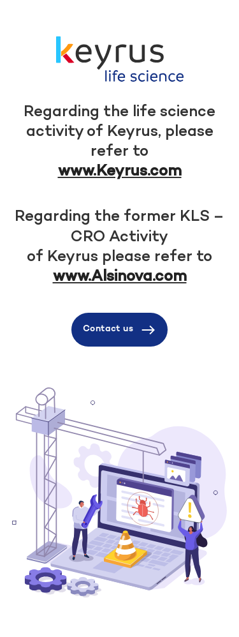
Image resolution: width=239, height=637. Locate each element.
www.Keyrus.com (120, 172)
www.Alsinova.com (120, 277)
